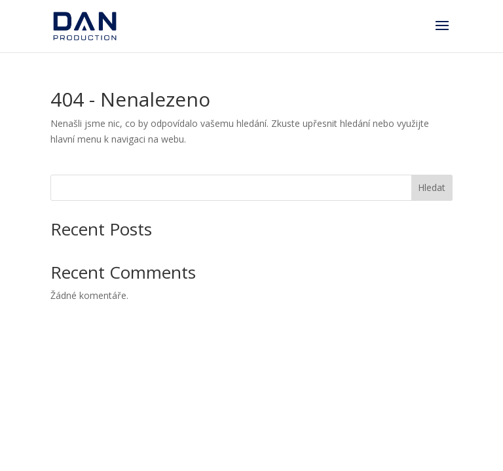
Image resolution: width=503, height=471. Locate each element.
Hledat (431, 187)
